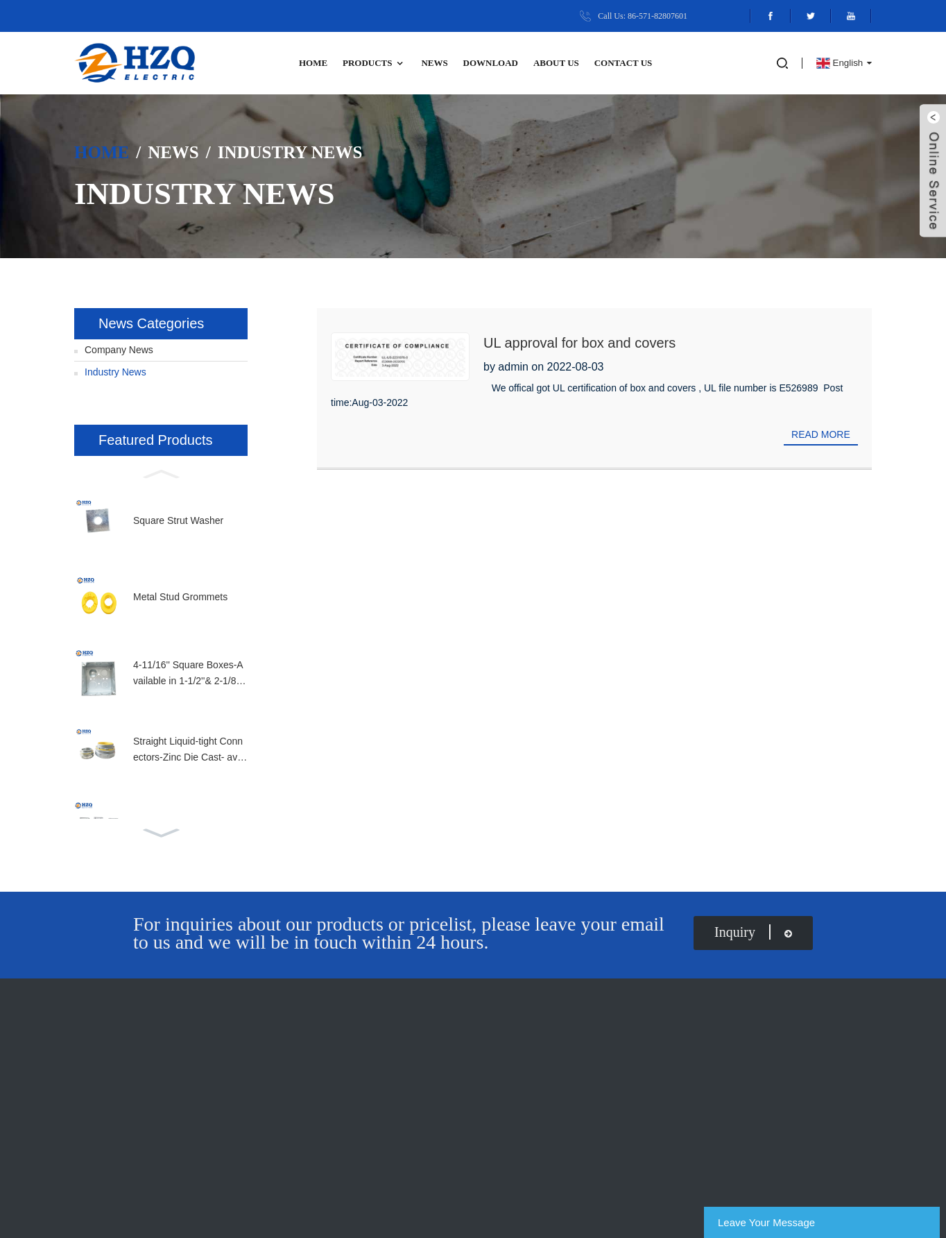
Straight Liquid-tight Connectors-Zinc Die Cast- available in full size (190, 750)
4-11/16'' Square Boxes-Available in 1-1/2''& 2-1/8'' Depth (188, 673)
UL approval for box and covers (579, 342)
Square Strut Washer (178, 520)
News (434, 63)
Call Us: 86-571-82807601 (642, 16)
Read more (820, 434)
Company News (119, 349)
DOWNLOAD (490, 63)
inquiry (753, 932)
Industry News (290, 151)
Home (313, 63)
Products (374, 63)
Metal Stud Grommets (180, 596)
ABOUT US (556, 63)
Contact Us (623, 63)
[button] (161, 472)
